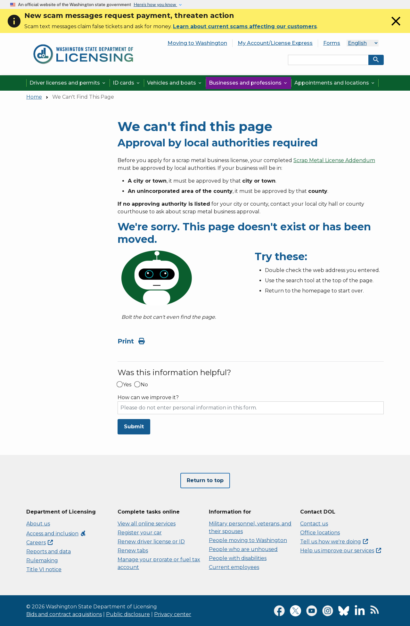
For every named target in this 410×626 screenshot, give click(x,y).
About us (38, 524)
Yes (127, 385)
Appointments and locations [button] (334, 83)
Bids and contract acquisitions (64, 614)
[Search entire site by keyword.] (328, 60)
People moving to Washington (248, 540)
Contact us (314, 524)
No (144, 385)
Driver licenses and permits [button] (67, 83)
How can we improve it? (148, 397)
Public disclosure (128, 614)
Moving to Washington (197, 43)
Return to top (205, 480)
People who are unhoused (243, 549)
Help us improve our (340, 551)
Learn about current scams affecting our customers (245, 26)
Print (131, 341)
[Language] (363, 43)
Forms (331, 43)
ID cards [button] (127, 83)
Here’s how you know (155, 4)
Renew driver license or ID (151, 542)
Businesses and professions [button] (248, 83)
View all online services (147, 524)
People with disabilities (237, 558)
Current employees (234, 567)
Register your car (140, 533)
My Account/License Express (275, 43)
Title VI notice (44, 569)
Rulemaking (42, 560)
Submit (134, 427)
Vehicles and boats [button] (174, 83)
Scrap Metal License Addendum (334, 160)
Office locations (320, 533)
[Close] (396, 27)
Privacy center (172, 614)
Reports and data (48, 551)
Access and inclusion (56, 534)
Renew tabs (133, 551)
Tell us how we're (334, 542)
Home (34, 97)
